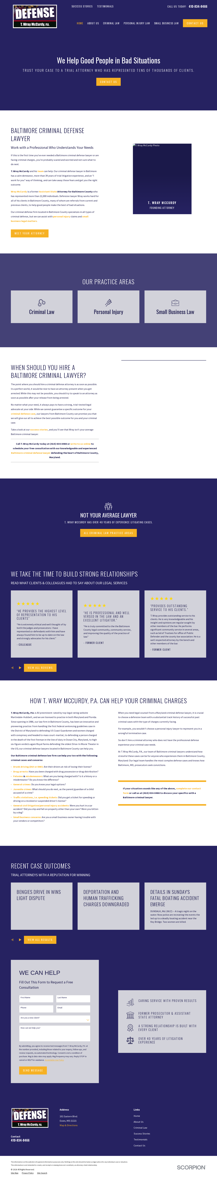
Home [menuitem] (80, 23)
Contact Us (195, 23)
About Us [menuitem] (93, 23)
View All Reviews (40, 668)
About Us (138, 1121)
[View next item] (20, 667)
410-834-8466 (198, 6)
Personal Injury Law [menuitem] (137, 23)
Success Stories (82, 6)
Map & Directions (69, 1125)
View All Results (40, 940)
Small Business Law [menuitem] (166, 23)
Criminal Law (140, 1127)
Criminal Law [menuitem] (111, 23)
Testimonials (105, 6)
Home (137, 1115)
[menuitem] (14, 1173)
